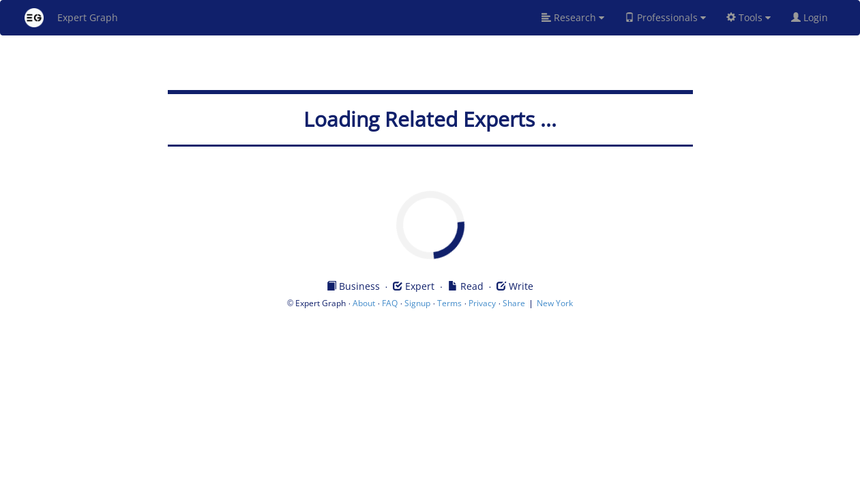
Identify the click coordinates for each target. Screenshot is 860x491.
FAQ (390, 303)
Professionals (665, 17)
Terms (449, 303)
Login (815, 17)
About (364, 303)
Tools (748, 17)
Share (514, 303)
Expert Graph (71, 17)
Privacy (482, 303)
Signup (417, 303)
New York (555, 303)
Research (573, 17)
